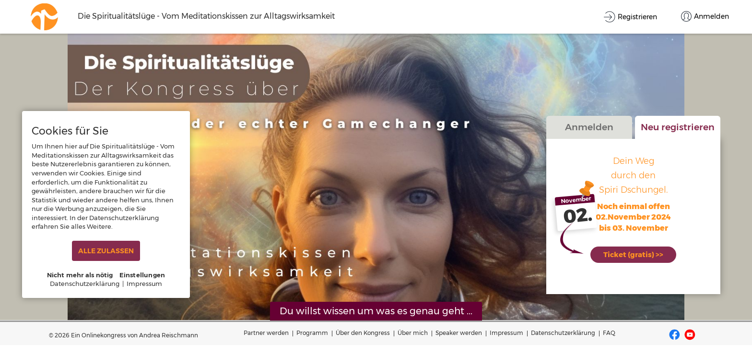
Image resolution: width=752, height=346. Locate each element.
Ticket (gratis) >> (633, 254)
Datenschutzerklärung (563, 332)
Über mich (413, 332)
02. (578, 220)
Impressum (506, 332)
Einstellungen (142, 275)
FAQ (609, 332)
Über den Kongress (363, 332)
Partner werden (266, 332)
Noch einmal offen (633, 210)
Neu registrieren (678, 131)
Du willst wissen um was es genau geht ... (376, 311)
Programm (312, 332)
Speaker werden (458, 332)
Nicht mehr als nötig (80, 275)
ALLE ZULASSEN (106, 251)
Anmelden (589, 131)
